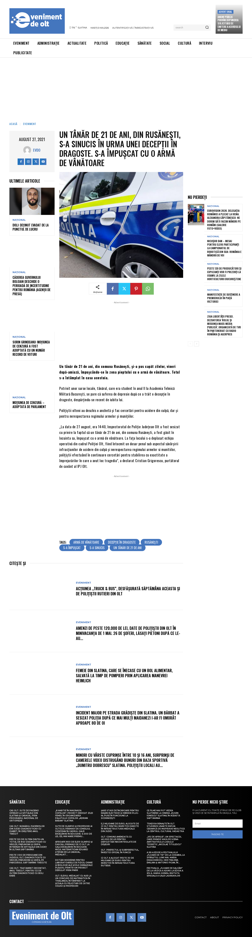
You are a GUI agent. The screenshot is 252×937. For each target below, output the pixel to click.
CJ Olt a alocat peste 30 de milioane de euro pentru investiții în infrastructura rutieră (118, 862)
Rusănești (151, 542)
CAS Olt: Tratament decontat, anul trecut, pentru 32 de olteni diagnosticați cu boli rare (27, 872)
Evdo (36, 150)
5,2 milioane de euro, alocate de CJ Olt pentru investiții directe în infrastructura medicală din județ (120, 827)
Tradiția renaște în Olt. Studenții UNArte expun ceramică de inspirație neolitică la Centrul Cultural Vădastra (166, 827)
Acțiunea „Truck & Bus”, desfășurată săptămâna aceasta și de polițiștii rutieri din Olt (128, 591)
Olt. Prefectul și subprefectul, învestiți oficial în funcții (120, 851)
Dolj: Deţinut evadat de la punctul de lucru (31, 227)
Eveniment (29, 124)
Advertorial (225, 11)
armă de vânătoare (86, 542)
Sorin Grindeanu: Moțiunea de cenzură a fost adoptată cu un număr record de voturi (31, 348)
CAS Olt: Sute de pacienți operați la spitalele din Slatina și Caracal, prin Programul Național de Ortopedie (24, 815)
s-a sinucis (97, 547)
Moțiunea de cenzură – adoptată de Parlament (29, 404)
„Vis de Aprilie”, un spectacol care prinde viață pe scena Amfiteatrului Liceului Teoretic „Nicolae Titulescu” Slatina (164, 842)
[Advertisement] (126, 87)
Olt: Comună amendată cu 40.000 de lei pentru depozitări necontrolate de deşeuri (118, 841)
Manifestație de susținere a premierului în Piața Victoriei (223, 297)
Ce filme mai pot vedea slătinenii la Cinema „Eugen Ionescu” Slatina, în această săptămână (163, 814)
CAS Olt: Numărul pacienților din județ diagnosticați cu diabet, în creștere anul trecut (27, 830)
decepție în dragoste (122, 542)
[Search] (207, 27)
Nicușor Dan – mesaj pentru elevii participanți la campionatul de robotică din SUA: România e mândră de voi (224, 248)
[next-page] (196, 343)
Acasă (13, 124)
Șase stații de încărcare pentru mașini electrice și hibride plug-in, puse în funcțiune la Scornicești (120, 814)
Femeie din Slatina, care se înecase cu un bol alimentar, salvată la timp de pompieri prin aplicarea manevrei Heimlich (124, 675)
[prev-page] (190, 343)
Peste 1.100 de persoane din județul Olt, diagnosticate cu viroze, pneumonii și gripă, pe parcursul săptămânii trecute (28, 859)
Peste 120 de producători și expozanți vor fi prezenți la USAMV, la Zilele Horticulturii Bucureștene (224, 273)
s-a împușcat (72, 547)
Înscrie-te (218, 834)
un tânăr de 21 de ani (127, 547)
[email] (218, 823)
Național (19, 220)
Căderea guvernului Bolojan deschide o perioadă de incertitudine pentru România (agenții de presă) (31, 285)
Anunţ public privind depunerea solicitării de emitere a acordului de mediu (229, 23)
